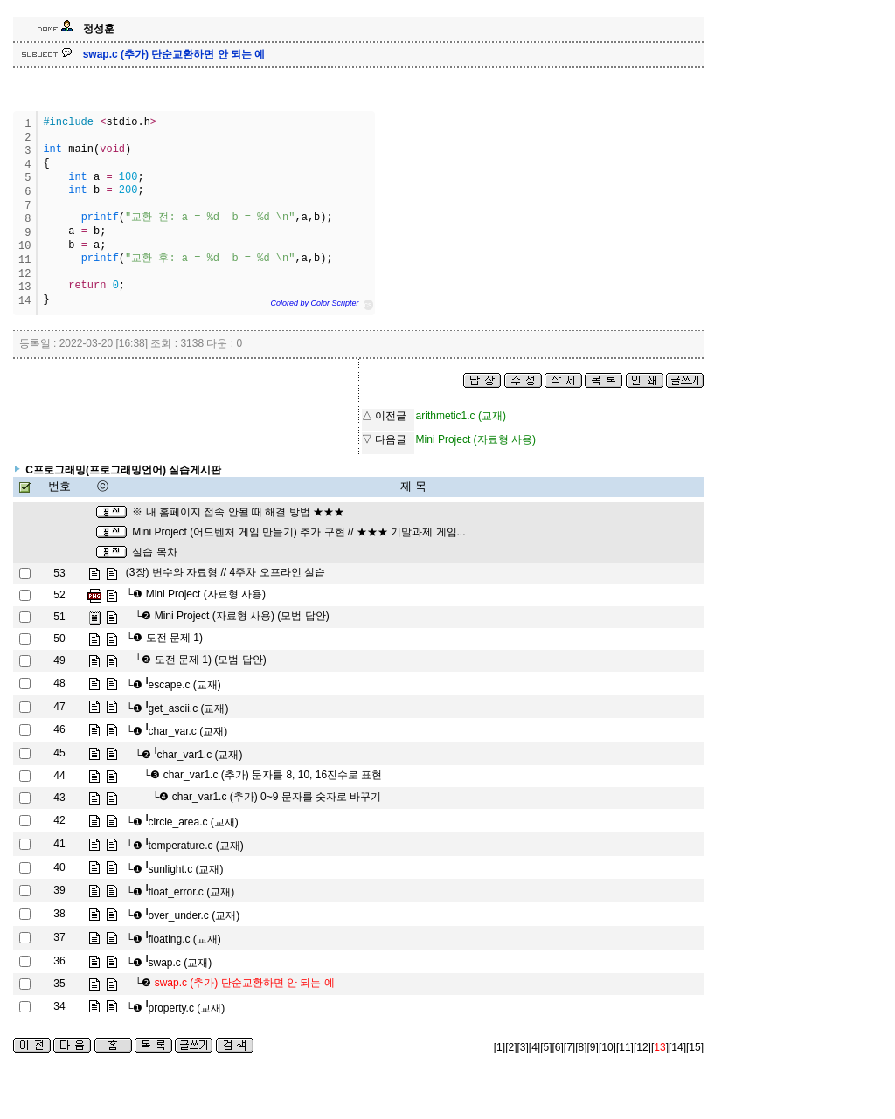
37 (59, 937)
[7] (569, 1047)
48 (59, 683)
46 (59, 729)
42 (59, 820)
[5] (546, 1047)
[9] (593, 1047)
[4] (534, 1047)
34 (59, 1006)
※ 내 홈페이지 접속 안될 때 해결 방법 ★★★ (238, 512)
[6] (558, 1047)
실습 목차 (154, 552)
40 (59, 867)
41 (59, 844)
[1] (499, 1047)
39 (59, 890)
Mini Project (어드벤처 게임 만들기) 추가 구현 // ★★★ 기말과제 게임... (298, 532)
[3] (522, 1047)
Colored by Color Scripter (314, 303)
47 (59, 707)
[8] (580, 1047)
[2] (511, 1047)
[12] (642, 1047)
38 (59, 914)
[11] (625, 1047)
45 (59, 753)
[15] (695, 1047)
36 (59, 961)
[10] (607, 1047)
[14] (677, 1047)
